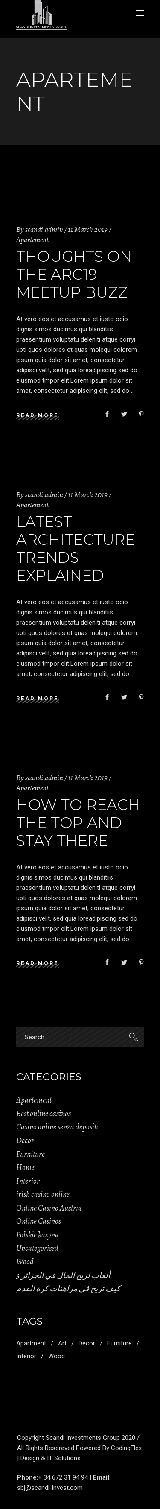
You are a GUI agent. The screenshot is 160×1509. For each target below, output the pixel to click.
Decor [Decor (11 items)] (87, 1343)
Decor (25, 1140)
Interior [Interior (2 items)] (26, 1356)
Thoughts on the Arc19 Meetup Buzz (74, 274)
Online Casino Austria (49, 1208)
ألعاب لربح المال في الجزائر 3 (63, 1275)
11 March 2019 (88, 229)
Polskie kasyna (37, 1234)
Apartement (32, 239)
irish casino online (43, 1194)
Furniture (30, 1154)
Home (25, 1167)
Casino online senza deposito (58, 1126)
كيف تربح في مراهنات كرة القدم (68, 1288)
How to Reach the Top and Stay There (78, 822)
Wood (25, 1261)
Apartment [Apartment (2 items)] (31, 1343)
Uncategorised (37, 1248)
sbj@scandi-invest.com (50, 1487)
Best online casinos (43, 1113)
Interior (28, 1181)
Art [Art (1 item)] (62, 1343)
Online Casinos (38, 1221)
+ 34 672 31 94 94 (63, 1477)
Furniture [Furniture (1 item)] (119, 1343)
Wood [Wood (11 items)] (56, 1356)
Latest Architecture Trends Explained (75, 548)
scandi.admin (44, 229)
